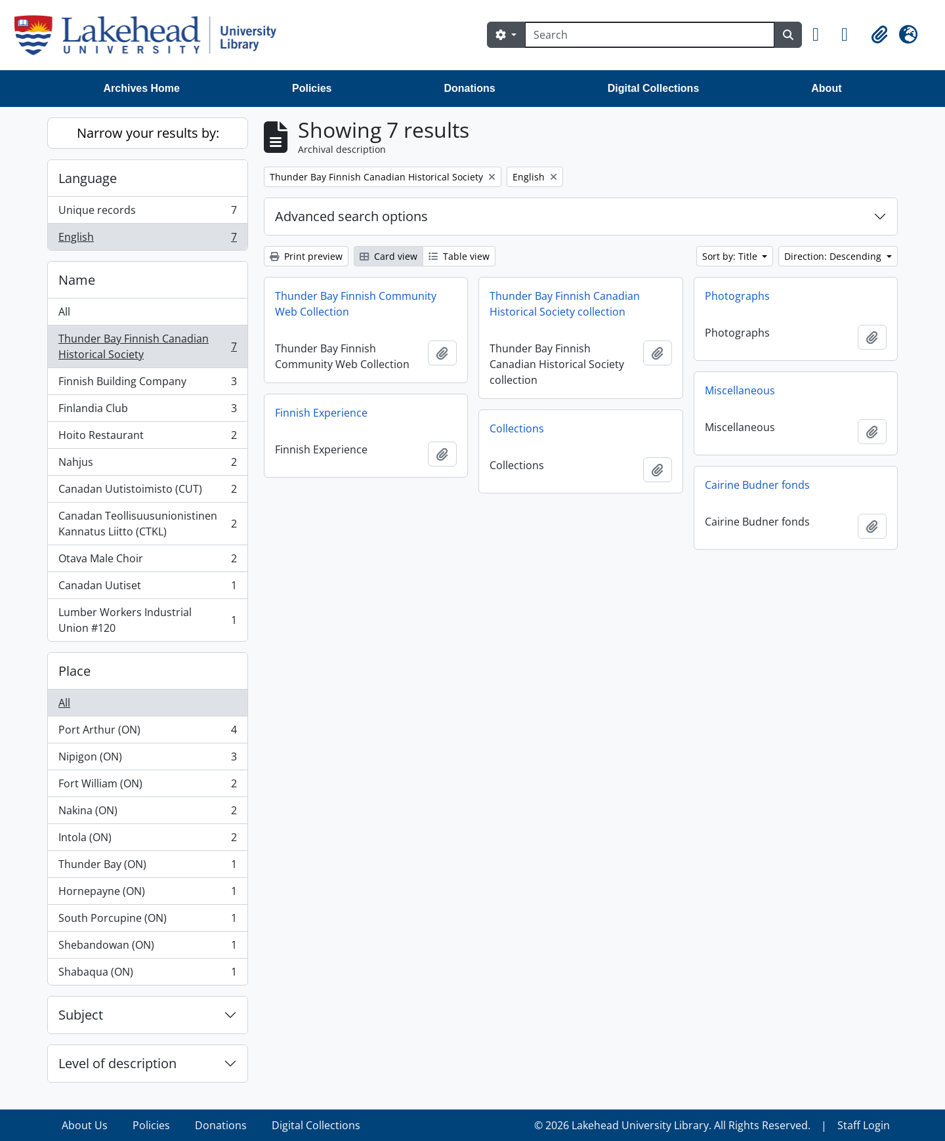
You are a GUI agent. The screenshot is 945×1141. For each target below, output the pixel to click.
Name (76, 280)
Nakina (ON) (147, 813)
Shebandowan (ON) (147, 948)
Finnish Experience (321, 412)
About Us (85, 1125)
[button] (821, 34)
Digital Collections (654, 88)
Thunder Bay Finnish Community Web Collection (355, 304)
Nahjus (147, 465)
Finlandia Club (147, 411)
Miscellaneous (740, 390)
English (147, 239)
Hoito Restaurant (147, 438)
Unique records (147, 213)
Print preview (306, 256)
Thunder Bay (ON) (147, 867)
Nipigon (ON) (147, 759)
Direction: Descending (834, 256)
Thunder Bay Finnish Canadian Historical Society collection (565, 304)
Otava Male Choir (147, 561)
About (826, 88)
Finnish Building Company (147, 384)
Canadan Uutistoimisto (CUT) (147, 492)
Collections (517, 428)
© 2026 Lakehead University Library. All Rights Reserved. (672, 1125)
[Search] (649, 35)
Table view (459, 256)
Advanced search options (351, 216)
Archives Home (142, 88)
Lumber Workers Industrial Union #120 (147, 620)
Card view (388, 256)
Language (87, 178)
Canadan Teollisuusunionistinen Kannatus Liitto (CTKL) (147, 523)
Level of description (117, 1063)
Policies (311, 88)
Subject (80, 1015)
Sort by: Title (731, 256)
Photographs (737, 296)
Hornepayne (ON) (147, 894)
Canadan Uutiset (147, 588)
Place (74, 671)
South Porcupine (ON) (147, 921)
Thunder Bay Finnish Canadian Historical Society (147, 346)
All (64, 311)
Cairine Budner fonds (757, 485)
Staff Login (863, 1125)
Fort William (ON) (147, 786)
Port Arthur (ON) (147, 732)
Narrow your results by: (148, 133)
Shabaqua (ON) (147, 974)
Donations (469, 88)
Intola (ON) (147, 840)
